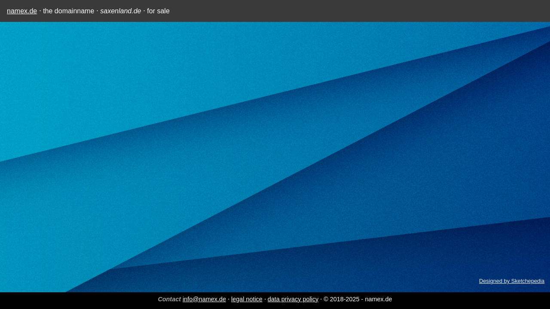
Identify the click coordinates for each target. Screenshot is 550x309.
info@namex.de (204, 299)
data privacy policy (293, 299)
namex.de (22, 11)
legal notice (247, 299)
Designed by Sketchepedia (511, 281)
